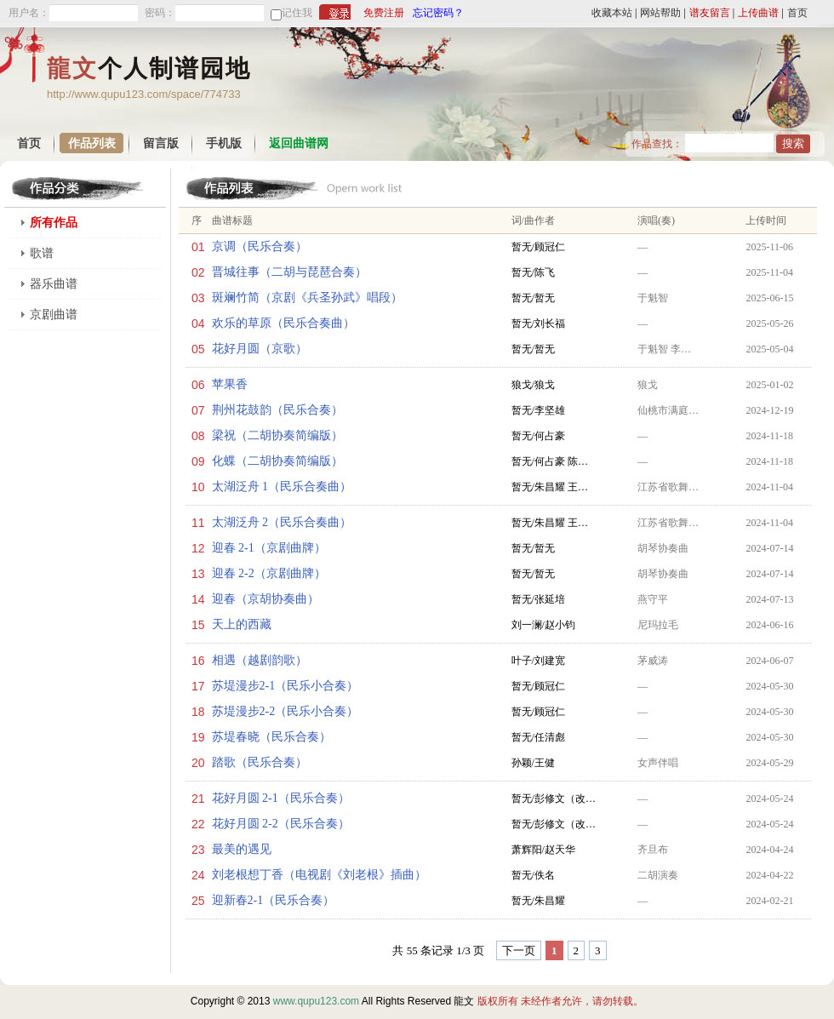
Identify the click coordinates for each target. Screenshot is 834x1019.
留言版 (161, 143)
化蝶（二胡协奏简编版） (277, 461)
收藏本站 (611, 13)
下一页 (518, 950)
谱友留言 (709, 13)
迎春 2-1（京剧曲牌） (269, 547)
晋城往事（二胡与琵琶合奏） (289, 272)
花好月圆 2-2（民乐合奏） (281, 823)
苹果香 (230, 384)
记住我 (297, 13)
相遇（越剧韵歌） (259, 660)
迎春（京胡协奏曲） (265, 599)
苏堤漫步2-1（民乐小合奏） (285, 685)
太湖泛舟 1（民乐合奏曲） (282, 486)
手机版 (224, 143)
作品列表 (92, 143)
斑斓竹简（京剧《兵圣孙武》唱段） (307, 297)
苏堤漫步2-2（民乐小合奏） (285, 711)
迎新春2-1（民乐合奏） (273, 900)
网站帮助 (660, 13)
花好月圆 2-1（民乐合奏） (281, 798)
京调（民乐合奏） (259, 246)
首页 (797, 13)
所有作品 (53, 222)
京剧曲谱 (53, 314)
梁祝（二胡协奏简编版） (277, 435)
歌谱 (42, 253)
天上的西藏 (241, 624)
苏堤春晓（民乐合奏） (271, 736)
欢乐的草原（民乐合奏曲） (283, 323)
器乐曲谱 (53, 284)
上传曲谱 (758, 13)
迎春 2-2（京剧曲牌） (269, 573)
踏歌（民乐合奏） (259, 762)
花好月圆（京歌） (259, 348)
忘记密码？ (438, 13)
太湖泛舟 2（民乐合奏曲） (282, 522)
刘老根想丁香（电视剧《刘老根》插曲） (319, 874)
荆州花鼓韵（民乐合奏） (277, 410)
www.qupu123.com (316, 1001)
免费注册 (383, 13)
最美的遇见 (241, 849)
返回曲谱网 (298, 143)
